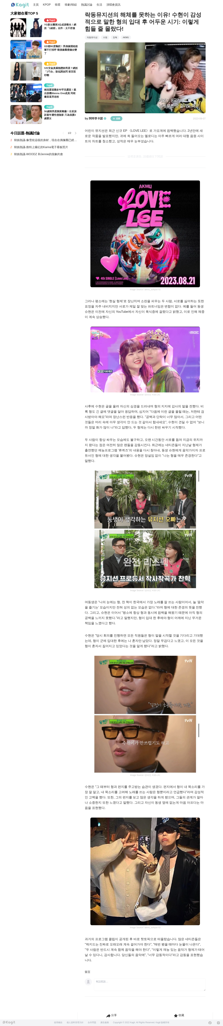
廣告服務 (104, 1022)
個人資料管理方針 (75, 1022)
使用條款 (58, 1022)
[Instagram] (218, 1023)
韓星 (57, 4)
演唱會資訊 (113, 4)
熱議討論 (86, 4)
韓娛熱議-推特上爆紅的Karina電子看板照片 (41, 147)
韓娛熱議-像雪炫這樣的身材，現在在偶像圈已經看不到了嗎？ (46, 140)
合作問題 (92, 1022)
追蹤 (116, 118)
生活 (99, 4)
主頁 (36, 4)
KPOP (47, 4)
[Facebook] (210, 1023)
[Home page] (20, 5)
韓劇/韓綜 (71, 4)
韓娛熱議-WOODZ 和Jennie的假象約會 (38, 154)
